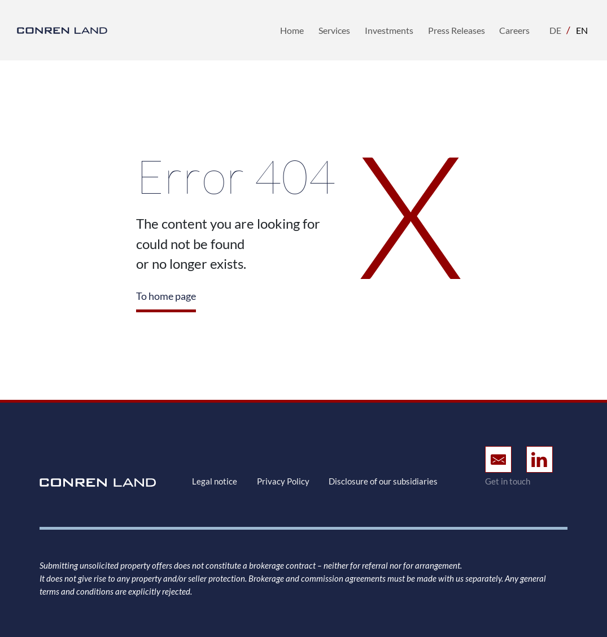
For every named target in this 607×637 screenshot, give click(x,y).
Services (334, 30)
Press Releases (456, 30)
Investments (389, 30)
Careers (514, 30)
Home (292, 30)
